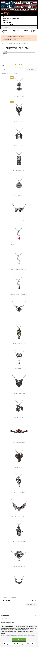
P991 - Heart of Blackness (19, 319)
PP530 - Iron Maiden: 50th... (19, 170)
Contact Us (25, 31)
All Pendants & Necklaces (16, 48)
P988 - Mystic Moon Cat (19, 393)
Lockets (5, 53)
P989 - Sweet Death (19, 368)
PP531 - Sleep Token (19, 146)
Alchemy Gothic (33, 31)
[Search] (19, 27)
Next (34, 600)
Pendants (5, 58)
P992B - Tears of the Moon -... (19, 294)
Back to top (31, 605)
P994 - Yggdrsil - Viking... (19, 96)
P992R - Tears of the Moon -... (19, 244)
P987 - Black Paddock (19, 418)
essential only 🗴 (14, 644)
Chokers (5, 51)
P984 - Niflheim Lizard (19, 492)
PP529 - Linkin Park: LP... (19, 195)
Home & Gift (6, 20)
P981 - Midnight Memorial (19, 566)
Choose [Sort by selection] (12, 70)
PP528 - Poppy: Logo (19, 220)
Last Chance (6, 22)
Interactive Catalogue (15, 31)
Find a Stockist (7, 24)
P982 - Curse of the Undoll (19, 541)
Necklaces (6, 56)
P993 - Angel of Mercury (19, 121)
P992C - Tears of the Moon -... (19, 269)
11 (14, 600)
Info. (30, 644)
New (3, 16)
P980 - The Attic (19, 591)
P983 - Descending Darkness (19, 517)
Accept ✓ (19, 640)
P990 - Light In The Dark (19, 343)
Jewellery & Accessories (11, 18)
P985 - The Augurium (19, 467)
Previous (6, 600)
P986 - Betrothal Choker (19, 442)
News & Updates (4, 31)
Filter (31, 70)
